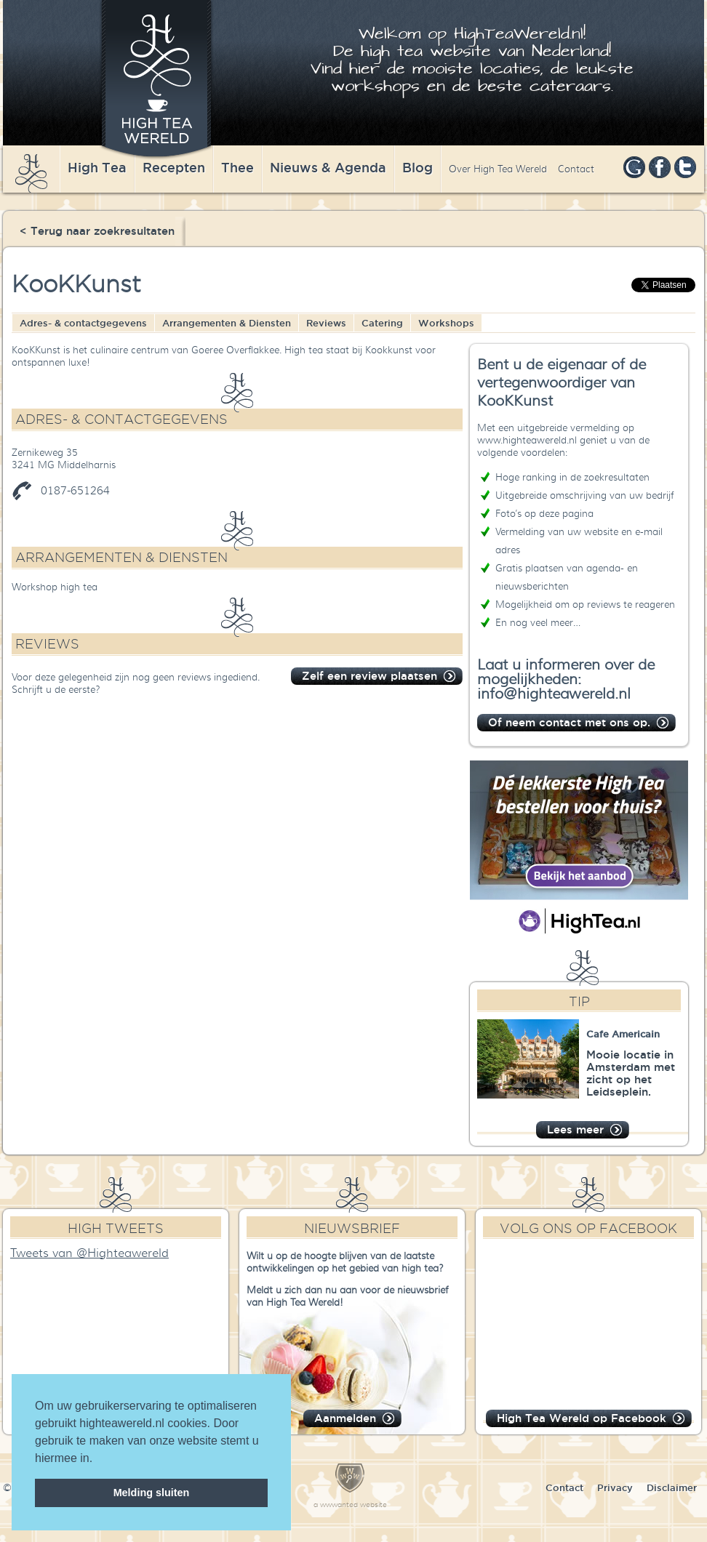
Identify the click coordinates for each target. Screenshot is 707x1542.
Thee (237, 167)
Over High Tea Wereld (498, 169)
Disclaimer (672, 1487)
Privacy (615, 1487)
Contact (576, 169)
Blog (417, 167)
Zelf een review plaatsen (369, 676)
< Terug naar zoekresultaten (97, 231)
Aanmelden (345, 1418)
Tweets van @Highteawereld (89, 1253)
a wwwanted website (350, 1504)
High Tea (97, 167)
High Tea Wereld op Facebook (581, 1418)
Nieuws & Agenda (328, 167)
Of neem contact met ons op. (569, 722)
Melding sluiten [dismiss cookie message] (151, 1492)
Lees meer (575, 1129)
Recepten (174, 167)
